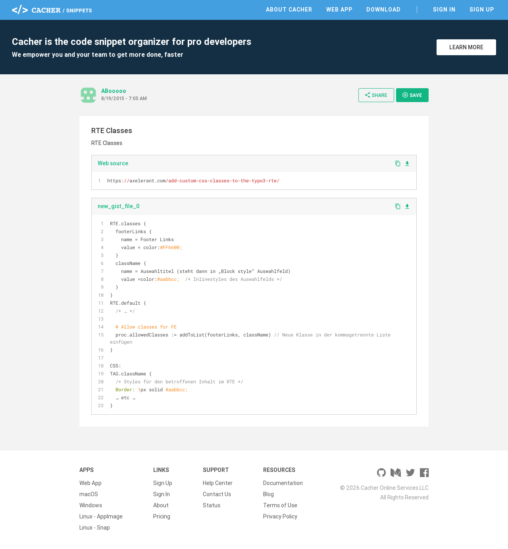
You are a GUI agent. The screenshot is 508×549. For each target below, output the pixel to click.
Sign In (444, 9)
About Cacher (289, 9)
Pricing (161, 516)
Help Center (218, 483)
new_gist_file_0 (118, 206)
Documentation (283, 483)
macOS (88, 494)
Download (383, 9)
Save (412, 95)
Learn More (466, 47)
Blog (268, 494)
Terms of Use (280, 505)
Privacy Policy (280, 516)
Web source (113, 163)
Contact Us (217, 494)
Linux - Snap (94, 527)
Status (211, 505)
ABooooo (113, 91)
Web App (339, 9)
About (161, 505)
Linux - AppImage (101, 516)
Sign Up (482, 9)
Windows (90, 505)
